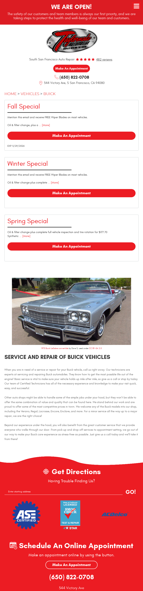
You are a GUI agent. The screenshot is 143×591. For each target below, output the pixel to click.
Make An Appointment (71, 565)
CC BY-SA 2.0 (95, 348)
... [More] (44, 125)
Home (10, 94)
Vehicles (30, 94)
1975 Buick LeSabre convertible (54, 348)
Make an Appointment (71, 68)
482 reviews (104, 60)
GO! (130, 492)
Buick (49, 94)
